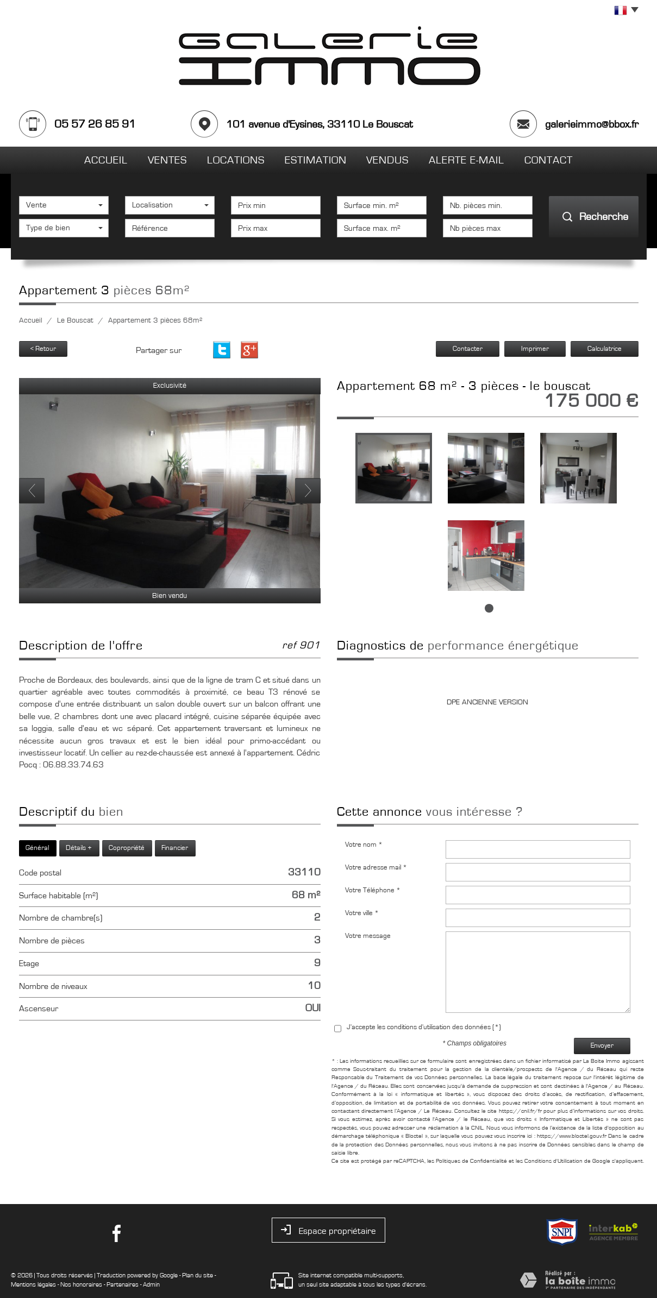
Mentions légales (33, 1284)
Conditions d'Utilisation (553, 1161)
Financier (174, 848)
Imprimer (535, 348)
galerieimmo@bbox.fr (592, 124)
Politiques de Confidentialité (471, 1161)
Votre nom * (364, 844)
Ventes (167, 160)
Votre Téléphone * (373, 890)
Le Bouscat (75, 320)
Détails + (79, 848)
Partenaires (123, 1284)
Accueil (106, 160)
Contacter (468, 348)
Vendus (387, 160)
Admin (151, 1284)
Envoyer (602, 1045)
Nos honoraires (81, 1284)
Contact (548, 160)
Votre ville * (362, 913)
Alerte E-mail (466, 160)
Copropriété (127, 848)
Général (37, 848)
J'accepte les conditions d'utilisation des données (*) (424, 1027)
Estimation (316, 160)
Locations (236, 160)
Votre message (368, 936)
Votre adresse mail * (376, 867)
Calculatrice (604, 348)
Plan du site (197, 1275)
